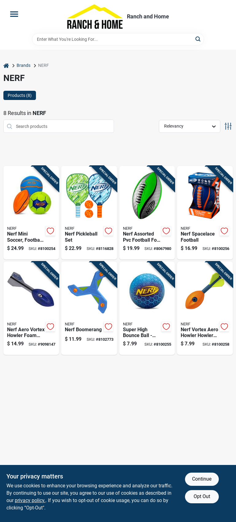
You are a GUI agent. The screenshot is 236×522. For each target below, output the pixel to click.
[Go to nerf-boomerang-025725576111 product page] (89, 308)
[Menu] (14, 14)
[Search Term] (118, 39)
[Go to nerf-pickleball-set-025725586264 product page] (89, 212)
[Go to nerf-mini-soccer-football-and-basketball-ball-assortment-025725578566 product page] (31, 212)
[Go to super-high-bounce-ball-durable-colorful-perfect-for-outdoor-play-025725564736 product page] (147, 308)
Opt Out (202, 496)
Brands (23, 65)
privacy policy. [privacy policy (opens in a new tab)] (30, 500)
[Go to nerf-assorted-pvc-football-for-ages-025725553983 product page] (147, 212)
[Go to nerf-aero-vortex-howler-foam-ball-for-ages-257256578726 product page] (31, 308)
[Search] (198, 39)
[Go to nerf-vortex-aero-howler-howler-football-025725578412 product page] (205, 308)
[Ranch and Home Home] (95, 16)
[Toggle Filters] (228, 126)
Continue (201, 479)
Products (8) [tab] (20, 95)
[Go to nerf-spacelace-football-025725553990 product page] (205, 212)
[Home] (6, 65)
